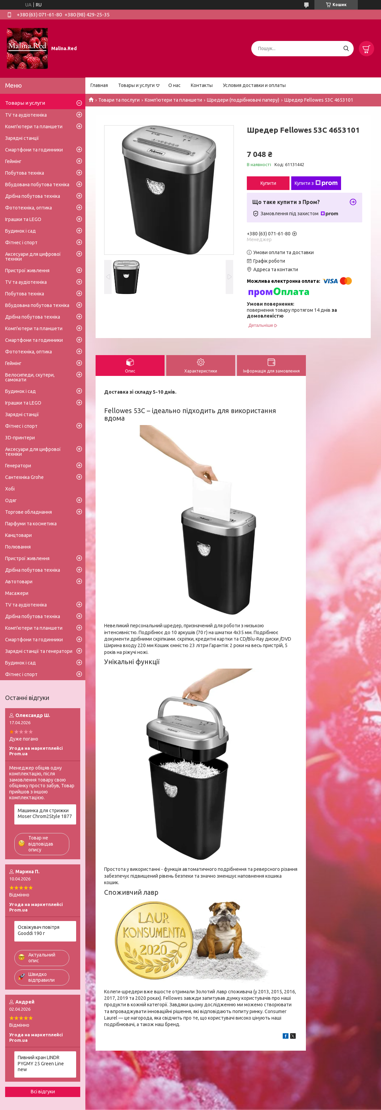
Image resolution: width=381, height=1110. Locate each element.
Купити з (316, 183)
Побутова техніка (24, 173)
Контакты (202, 85)
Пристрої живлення (27, 270)
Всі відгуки (43, 1091)
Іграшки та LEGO (23, 219)
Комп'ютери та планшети (173, 100)
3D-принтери (20, 437)
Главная (99, 85)
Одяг (11, 500)
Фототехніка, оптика (28, 207)
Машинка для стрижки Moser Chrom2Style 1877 (45, 813)
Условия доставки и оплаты (254, 85)
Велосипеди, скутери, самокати (30, 377)
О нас (174, 85)
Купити (268, 183)
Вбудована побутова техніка (37, 184)
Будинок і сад (20, 231)
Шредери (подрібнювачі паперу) (243, 100)
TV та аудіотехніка (26, 115)
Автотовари (18, 581)
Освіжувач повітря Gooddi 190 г (38, 930)
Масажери (16, 593)
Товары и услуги (136, 85)
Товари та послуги (119, 100)
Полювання (18, 547)
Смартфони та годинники (34, 149)
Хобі (10, 489)
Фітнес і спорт (21, 242)
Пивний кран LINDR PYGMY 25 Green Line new (41, 1063)
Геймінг (13, 161)
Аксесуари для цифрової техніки (33, 256)
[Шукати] (346, 48)
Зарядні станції (22, 138)
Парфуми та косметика (31, 523)
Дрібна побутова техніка (32, 196)
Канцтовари (18, 535)
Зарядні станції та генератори (38, 651)
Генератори (18, 465)
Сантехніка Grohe (24, 477)
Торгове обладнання (28, 512)
